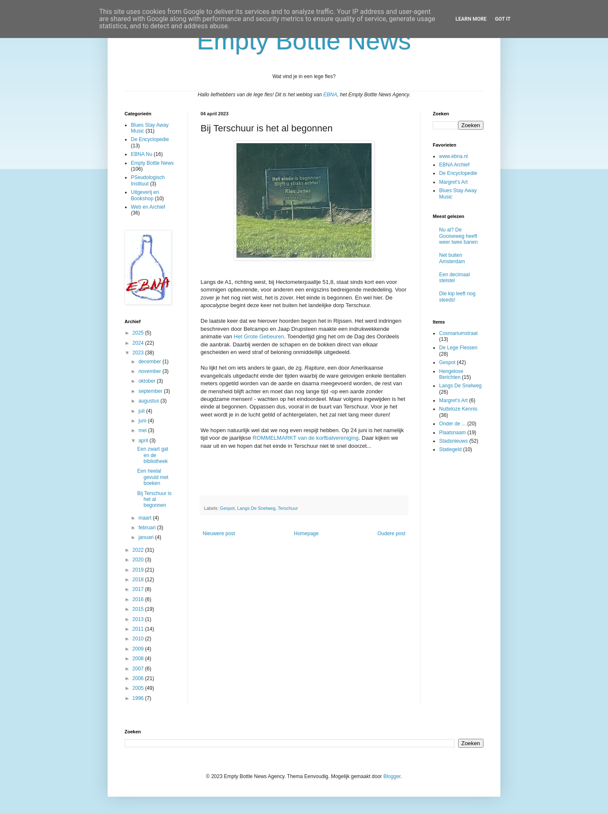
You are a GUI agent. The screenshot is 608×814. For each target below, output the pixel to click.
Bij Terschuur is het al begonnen (154, 499)
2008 (139, 659)
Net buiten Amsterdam (452, 258)
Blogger (392, 776)
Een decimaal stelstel (454, 277)
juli (142, 411)
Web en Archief (148, 207)
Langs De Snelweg (256, 508)
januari (146, 537)
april (143, 441)
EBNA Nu (141, 154)
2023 (139, 353)
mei (143, 430)
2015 (139, 609)
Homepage (306, 533)
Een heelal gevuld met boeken (152, 477)
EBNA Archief (454, 165)
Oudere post (391, 533)
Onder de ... (452, 424)
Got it (502, 19)
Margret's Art (453, 182)
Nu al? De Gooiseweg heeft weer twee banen (458, 236)
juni (143, 421)
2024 (139, 343)
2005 (139, 688)
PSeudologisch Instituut (148, 180)
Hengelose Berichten (451, 374)
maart (145, 518)
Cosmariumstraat (458, 333)
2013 (139, 619)
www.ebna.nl (453, 156)
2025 (139, 333)
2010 (139, 639)
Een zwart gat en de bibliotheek (152, 455)
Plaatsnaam (452, 433)
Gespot (227, 508)
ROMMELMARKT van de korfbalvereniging (305, 438)
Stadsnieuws (453, 441)
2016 (139, 599)
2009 (139, 649)
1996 (139, 698)
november (150, 371)
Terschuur (288, 508)
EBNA (330, 95)
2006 (139, 678)
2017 (139, 589)
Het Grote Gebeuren (258, 336)
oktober (147, 381)
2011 (139, 629)
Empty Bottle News (152, 163)
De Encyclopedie (150, 139)
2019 (139, 570)
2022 (139, 550)
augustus (149, 401)
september (151, 391)
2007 (139, 669)
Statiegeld (450, 449)
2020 (139, 560)
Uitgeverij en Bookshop (145, 195)
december (150, 362)
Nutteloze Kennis (458, 409)
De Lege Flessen (458, 348)
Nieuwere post (219, 533)
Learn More (471, 19)
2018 (139, 580)
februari (147, 528)
